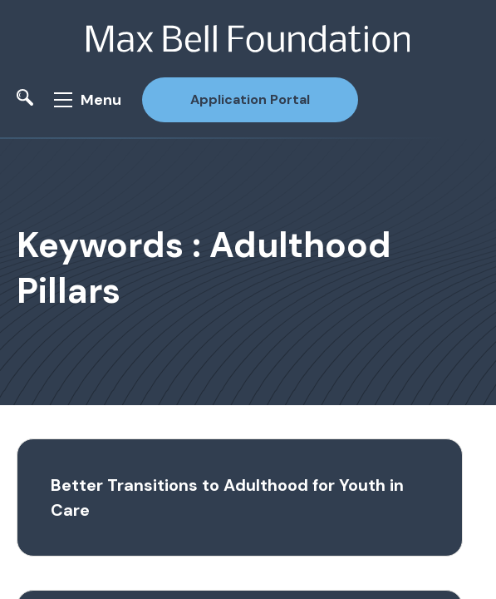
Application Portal (250, 99)
